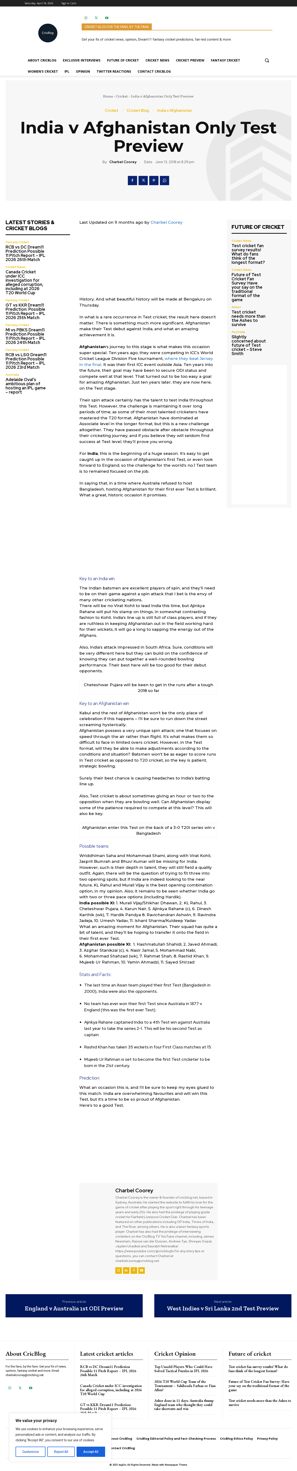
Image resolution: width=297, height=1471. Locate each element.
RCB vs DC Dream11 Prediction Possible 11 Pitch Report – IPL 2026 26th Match (25, 253)
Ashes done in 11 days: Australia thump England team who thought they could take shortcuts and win (183, 1404)
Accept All (90, 1452)
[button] (266, 60)
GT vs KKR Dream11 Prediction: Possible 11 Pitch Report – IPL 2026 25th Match (25, 311)
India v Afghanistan (174, 111)
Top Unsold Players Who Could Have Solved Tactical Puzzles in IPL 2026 (183, 1368)
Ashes (236, 307)
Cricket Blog (138, 111)
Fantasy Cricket (17, 242)
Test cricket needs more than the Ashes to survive (248, 318)
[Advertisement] (148, 263)
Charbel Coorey (122, 162)
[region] (60, 1437)
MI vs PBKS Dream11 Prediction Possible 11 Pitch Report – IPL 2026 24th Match (25, 336)
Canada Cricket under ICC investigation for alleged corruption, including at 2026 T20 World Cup (24, 282)
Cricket (122, 96)
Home (108, 96)
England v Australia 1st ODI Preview (74, 1308)
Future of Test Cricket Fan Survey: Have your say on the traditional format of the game (247, 287)
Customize (30, 1452)
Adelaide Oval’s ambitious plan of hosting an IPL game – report (26, 386)
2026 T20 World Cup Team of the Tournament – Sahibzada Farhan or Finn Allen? (185, 1385)
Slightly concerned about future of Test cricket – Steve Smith (249, 345)
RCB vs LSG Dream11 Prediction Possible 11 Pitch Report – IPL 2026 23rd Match (26, 361)
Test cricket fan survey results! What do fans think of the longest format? (248, 254)
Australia (12, 374)
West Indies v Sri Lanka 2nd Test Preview (223, 1308)
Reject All (61, 1452)
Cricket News (16, 266)
